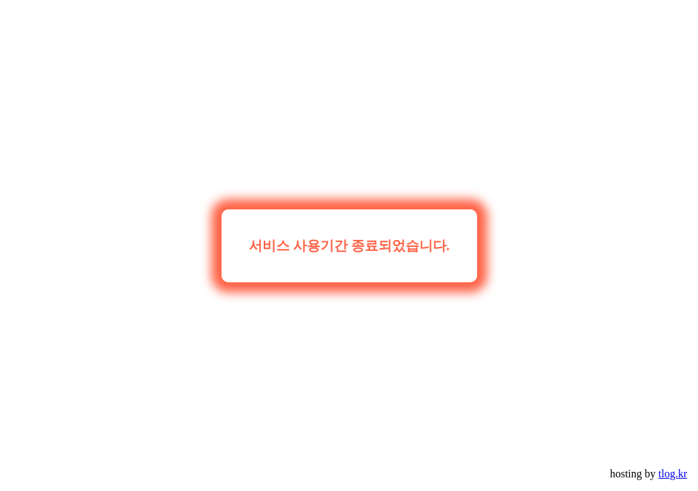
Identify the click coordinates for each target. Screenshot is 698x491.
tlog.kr (672, 473)
